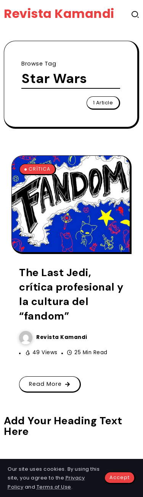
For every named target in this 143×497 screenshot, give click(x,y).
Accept (119, 477)
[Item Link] (71, 204)
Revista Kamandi (59, 13)
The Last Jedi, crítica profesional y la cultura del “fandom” (71, 294)
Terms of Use (54, 487)
